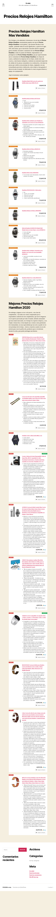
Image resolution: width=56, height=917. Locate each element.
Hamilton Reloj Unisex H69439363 (31, 174)
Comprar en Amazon (41, 89)
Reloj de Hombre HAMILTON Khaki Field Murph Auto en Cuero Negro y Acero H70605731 (33, 232)
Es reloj (28, 3)
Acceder (31, 897)
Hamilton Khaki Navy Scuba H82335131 (32, 284)
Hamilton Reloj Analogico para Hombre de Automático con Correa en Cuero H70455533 (33, 122)
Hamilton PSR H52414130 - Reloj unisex (32, 192)
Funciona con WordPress (19, 913)
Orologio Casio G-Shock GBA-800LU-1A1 (33, 448)
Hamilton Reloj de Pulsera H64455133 (32, 150)
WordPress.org (33, 903)
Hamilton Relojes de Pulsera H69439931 (32, 213)
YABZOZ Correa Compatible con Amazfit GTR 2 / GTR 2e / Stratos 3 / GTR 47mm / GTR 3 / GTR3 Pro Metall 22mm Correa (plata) (33, 636)
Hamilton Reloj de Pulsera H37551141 (31, 99)
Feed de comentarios (35, 901)
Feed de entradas (34, 899)
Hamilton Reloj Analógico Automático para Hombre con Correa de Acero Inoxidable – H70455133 (33, 257)
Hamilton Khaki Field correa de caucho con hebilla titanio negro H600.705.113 (33, 82)
